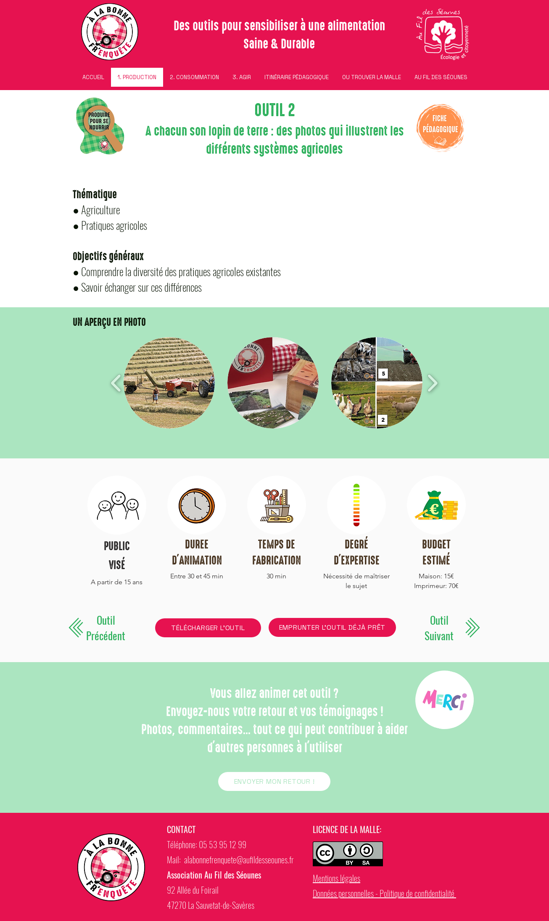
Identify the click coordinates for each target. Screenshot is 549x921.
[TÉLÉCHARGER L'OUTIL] (208, 627)
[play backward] (116, 382)
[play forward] (432, 382)
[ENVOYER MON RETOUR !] (274, 781)
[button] (169, 383)
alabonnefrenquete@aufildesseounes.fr (239, 859)
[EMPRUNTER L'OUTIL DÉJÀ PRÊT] (332, 627)
